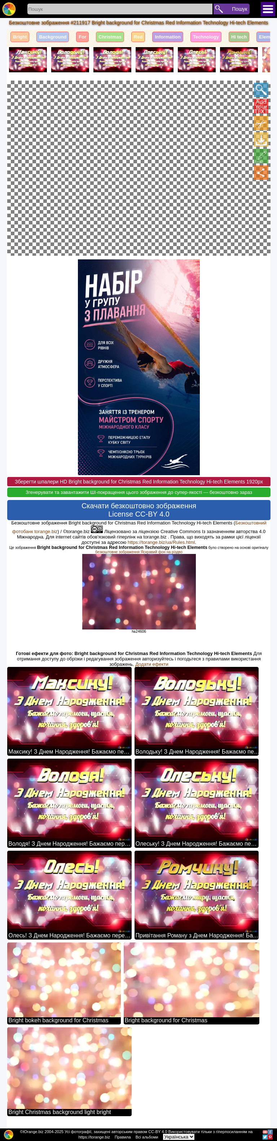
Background (52, 37)
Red (138, 37)
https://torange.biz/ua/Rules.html (161, 542)
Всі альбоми (147, 1137)
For (82, 37)
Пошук (239, 9)
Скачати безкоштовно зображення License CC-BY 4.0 (139, 509)
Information (168, 37)
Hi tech (239, 37)
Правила (123, 1137)
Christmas (110, 37)
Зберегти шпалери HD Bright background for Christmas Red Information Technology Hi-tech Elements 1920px (139, 481)
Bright (20, 37)
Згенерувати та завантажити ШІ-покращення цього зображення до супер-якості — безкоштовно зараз (139, 492)
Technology (206, 37)
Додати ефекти (151, 664)
